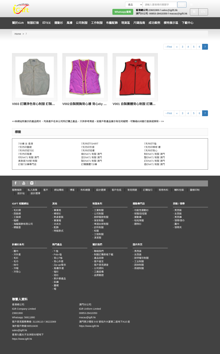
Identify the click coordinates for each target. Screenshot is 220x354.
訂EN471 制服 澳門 (154, 160)
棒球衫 (57, 213)
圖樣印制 (195, 190)
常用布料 (163, 190)
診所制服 (99, 227)
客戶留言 (99, 261)
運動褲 (137, 217)
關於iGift (18, 23)
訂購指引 (148, 190)
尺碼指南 (139, 23)
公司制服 (99, 213)
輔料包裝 (179, 190)
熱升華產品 (60, 278)
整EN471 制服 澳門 (154, 157)
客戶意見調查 (101, 264)
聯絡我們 (99, 251)
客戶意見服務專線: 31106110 (27, 321)
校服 (96, 230)
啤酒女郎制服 (101, 224)
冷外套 (17, 254)
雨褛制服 (139, 268)
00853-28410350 (157, 13)
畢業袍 (57, 210)
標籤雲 (17, 227)
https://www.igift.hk (22, 339)
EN (203, 11)
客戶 (45, 190)
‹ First (169, 46)
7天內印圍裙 (25, 147)
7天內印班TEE (26, 150)
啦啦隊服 (139, 220)
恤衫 (56, 271)
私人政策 (32, 190)
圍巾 (176, 224)
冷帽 (16, 268)
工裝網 (17, 217)
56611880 (29, 317)
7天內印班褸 (88, 150)
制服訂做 (33, 23)
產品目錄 (99, 258)
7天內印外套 (88, 147)
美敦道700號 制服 (27, 160)
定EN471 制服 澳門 (91, 157)
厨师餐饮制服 (141, 258)
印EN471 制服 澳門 (28, 157)
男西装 (137, 251)
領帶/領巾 (179, 220)
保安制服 (99, 220)
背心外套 (58, 261)
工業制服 (99, 210)
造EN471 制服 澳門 (154, 164)
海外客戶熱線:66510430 (25, 326)
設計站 (21, 193)
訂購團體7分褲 (89, 164)
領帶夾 (178, 227)
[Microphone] (199, 5)
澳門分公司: (142, 13)
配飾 (56, 227)
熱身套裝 (58, 217)
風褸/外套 (59, 268)
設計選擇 (101, 190)
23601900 (153, 10)
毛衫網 (17, 210)
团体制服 (139, 264)
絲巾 (16, 264)
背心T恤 (58, 258)
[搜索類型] (134, 5)
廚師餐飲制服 (101, 217)
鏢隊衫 (137, 224)
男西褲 (178, 217)
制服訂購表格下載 (103, 254)
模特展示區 (171, 23)
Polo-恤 (58, 254)
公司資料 (99, 268)
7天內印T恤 (150, 143)
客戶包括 (116, 190)
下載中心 (187, 23)
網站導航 (59, 190)
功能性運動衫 (141, 210)
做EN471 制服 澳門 (91, 154)
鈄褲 (56, 282)
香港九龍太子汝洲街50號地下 (28, 334)
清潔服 (97, 237)
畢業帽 (57, 220)
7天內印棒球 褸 (152, 147)
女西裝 (178, 213)
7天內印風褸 (25, 154)
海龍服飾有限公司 (23, 224)
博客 (72, 190)
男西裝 (178, 210)
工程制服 (99, 234)
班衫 (56, 275)
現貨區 (125, 23)
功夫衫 (57, 224)
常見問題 (132, 190)
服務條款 (17, 190)
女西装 (137, 254)
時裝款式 (58, 230)
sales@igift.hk (169, 10)
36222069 (50, 321)
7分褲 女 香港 (25, 143)
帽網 (16, 220)
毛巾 (16, 261)
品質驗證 (99, 275)
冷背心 (17, 271)
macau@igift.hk (178, 13)
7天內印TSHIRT (89, 143)
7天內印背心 (150, 150)
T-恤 (56, 251)
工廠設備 (99, 271)
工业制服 (139, 261)
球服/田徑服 (140, 213)
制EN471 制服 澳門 (154, 154)
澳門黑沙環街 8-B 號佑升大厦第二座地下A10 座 (104, 321)
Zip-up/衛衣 (60, 264)
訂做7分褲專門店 (27, 164)
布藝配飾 (112, 23)
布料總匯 (85, 190)
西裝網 (17, 213)
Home (18, 33)
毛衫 (16, 258)
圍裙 (56, 285)
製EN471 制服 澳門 (91, 160)
